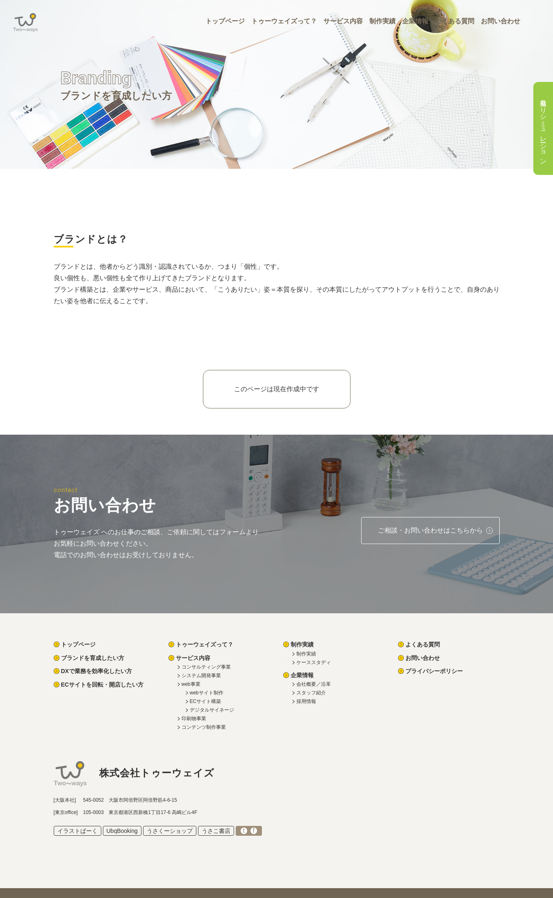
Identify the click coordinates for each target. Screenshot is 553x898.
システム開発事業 (201, 675)
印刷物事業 (194, 718)
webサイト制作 (206, 693)
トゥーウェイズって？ (284, 21)
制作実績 (382, 21)
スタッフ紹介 (311, 693)
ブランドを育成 (92, 658)
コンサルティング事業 (206, 667)
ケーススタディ (313, 662)
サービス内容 (343, 21)
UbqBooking (122, 831)
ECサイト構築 (205, 701)
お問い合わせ (500, 21)
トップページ (225, 21)
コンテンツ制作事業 (204, 727)
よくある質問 (454, 21)
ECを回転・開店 (102, 684)
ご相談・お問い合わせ (430, 530)
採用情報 (306, 701)
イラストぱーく (77, 831)
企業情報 (415, 21)
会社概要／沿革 (313, 684)
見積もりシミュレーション (543, 128)
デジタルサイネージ (212, 710)
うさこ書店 (216, 831)
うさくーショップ (170, 831)
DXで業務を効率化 (96, 671)
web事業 (191, 684)
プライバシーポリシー (434, 671)
